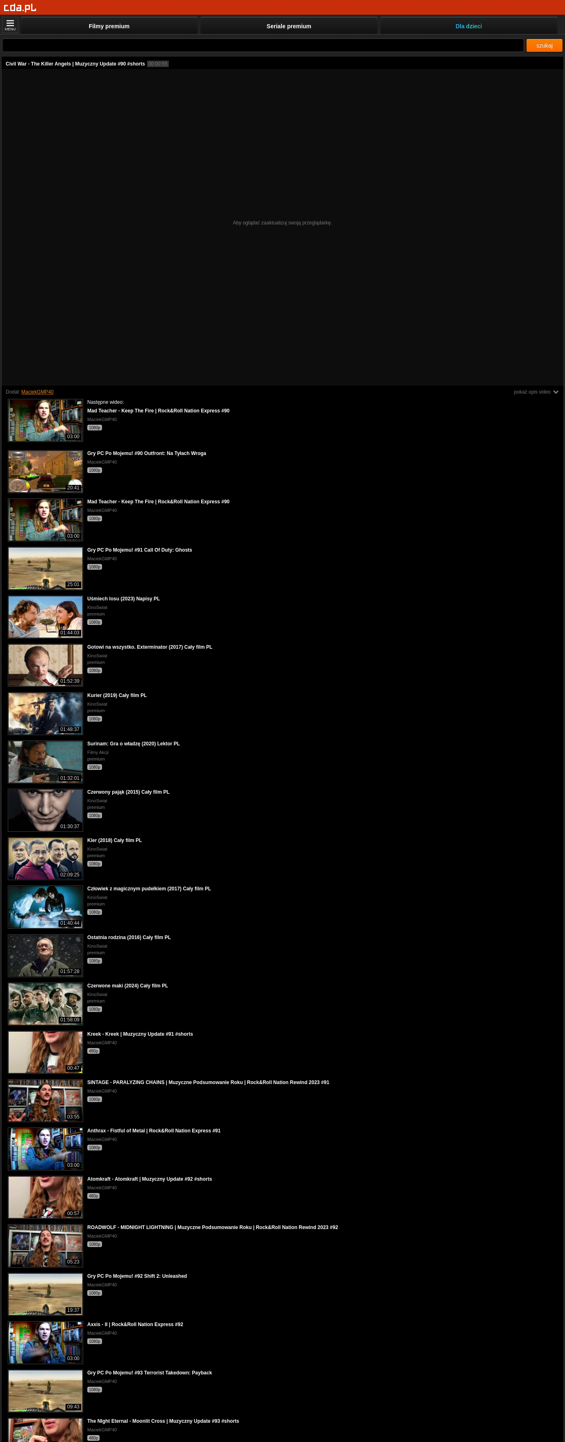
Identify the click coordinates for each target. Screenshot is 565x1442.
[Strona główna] (20, 8)
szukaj (544, 45)
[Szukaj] (263, 45)
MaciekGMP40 (37, 392)
